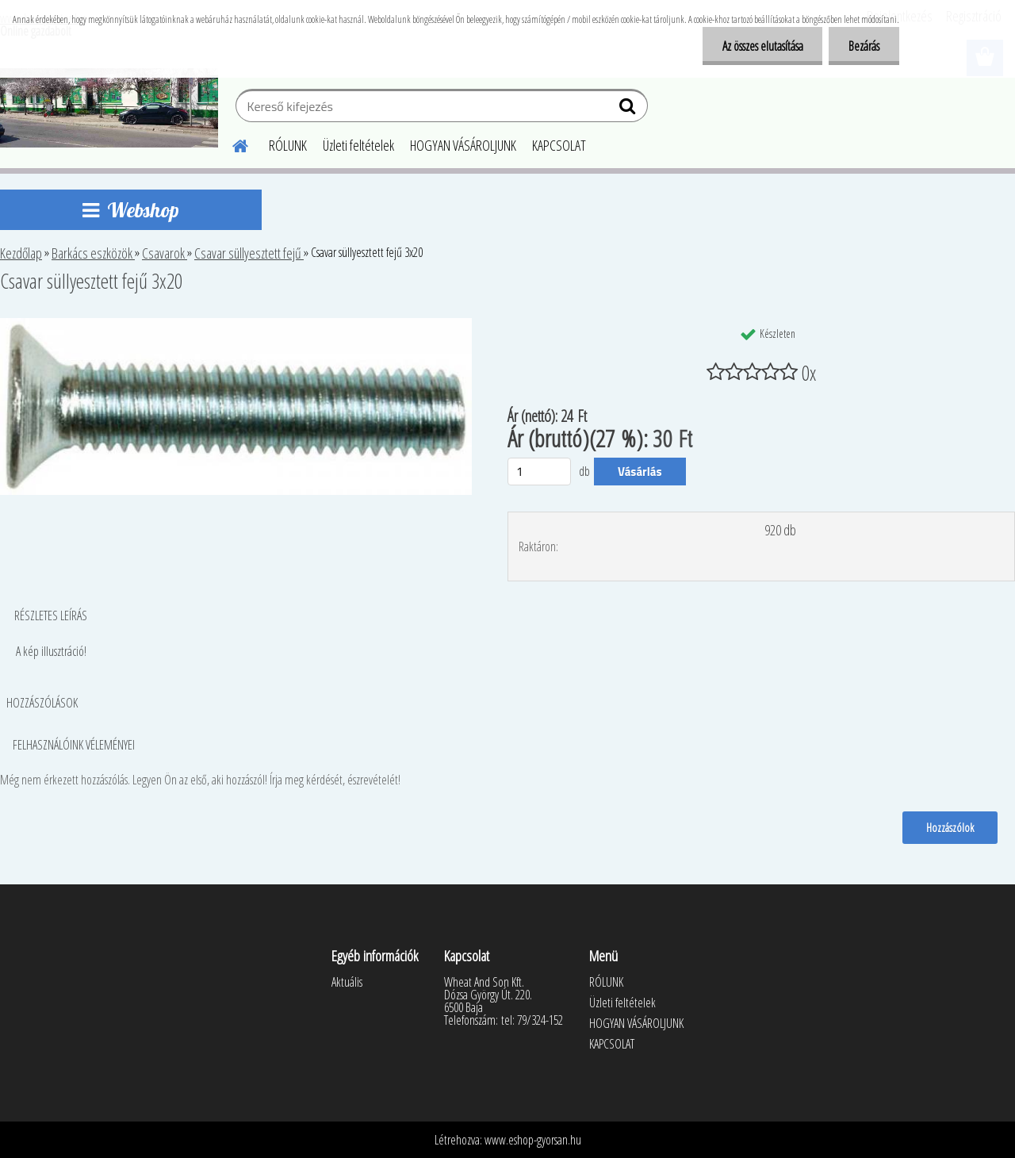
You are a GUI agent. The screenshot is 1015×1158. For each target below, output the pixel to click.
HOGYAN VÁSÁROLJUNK (463, 145)
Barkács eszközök (93, 253)
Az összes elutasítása (762, 46)
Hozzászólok (950, 827)
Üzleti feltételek (358, 145)
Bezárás (863, 46)
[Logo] (109, 108)
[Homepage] (230, 143)
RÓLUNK (288, 145)
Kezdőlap (21, 253)
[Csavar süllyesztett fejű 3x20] (236, 324)
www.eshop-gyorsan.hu (533, 1139)
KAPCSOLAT (559, 145)
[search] (629, 109)
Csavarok (164, 253)
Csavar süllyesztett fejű (249, 253)
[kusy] (539, 471)
